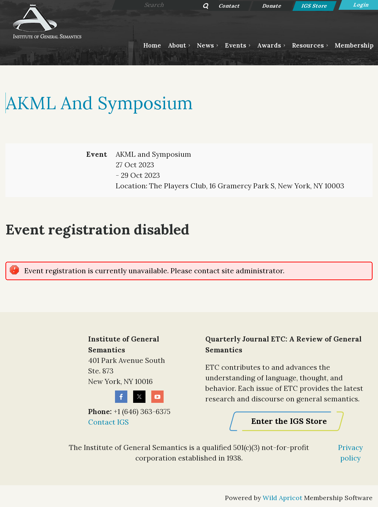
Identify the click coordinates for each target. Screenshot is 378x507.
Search (201, 6)
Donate (272, 6)
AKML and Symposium (99, 102)
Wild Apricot (282, 498)
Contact (230, 6)
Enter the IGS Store (289, 421)
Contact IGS (108, 422)
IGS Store (315, 6)
